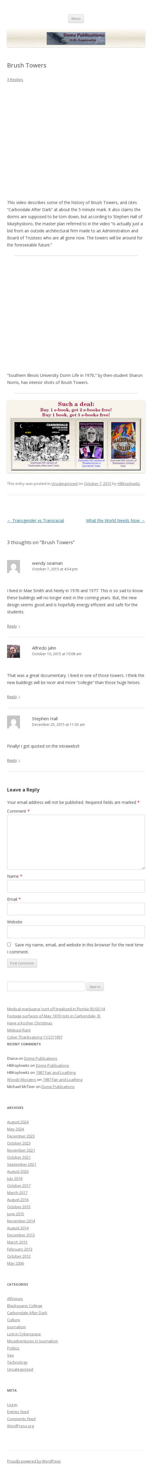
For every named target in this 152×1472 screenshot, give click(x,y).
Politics (13, 1348)
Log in (12, 1404)
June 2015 (15, 1213)
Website (14, 922)
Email (14, 899)
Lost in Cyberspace (24, 1334)
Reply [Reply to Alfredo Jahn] (12, 696)
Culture (13, 1319)
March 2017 (17, 1192)
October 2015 (19, 1206)
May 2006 (15, 1263)
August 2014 (18, 1228)
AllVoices (15, 1298)
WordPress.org (20, 1425)
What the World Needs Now (115, 520)
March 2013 (17, 1242)
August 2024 (18, 1122)
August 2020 (18, 1171)
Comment (18, 811)
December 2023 (21, 1136)
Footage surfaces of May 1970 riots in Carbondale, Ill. (54, 1016)
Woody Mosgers (21, 1079)
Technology (17, 1362)
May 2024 (15, 1129)
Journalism (16, 1326)
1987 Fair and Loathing (56, 1072)
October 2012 (19, 1256)
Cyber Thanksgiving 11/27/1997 (34, 1037)
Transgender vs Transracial (35, 520)
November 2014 (21, 1220)
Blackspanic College (24, 1305)
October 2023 (19, 1143)
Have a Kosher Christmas (29, 1023)
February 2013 (19, 1249)
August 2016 (18, 1199)
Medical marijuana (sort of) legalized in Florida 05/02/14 (56, 1008)
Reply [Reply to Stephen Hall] (12, 760)
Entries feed (18, 1411)
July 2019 (14, 1178)
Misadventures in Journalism (32, 1341)
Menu (76, 18)
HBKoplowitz (129, 483)
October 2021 (19, 1157)
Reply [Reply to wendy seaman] (12, 626)
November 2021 (21, 1150)
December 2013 (21, 1235)
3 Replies (15, 79)
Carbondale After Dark (27, 1312)
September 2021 (21, 1164)
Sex (10, 1355)
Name (14, 876)
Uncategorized (64, 483)
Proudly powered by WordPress (34, 1461)
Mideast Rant (19, 1030)
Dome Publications (40, 1058)
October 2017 (19, 1185)
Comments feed (21, 1418)
